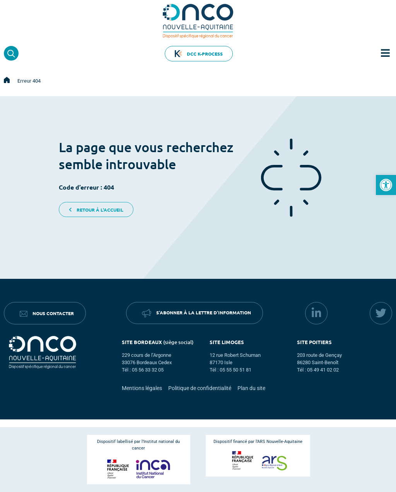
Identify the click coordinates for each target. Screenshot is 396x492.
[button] (386, 185)
